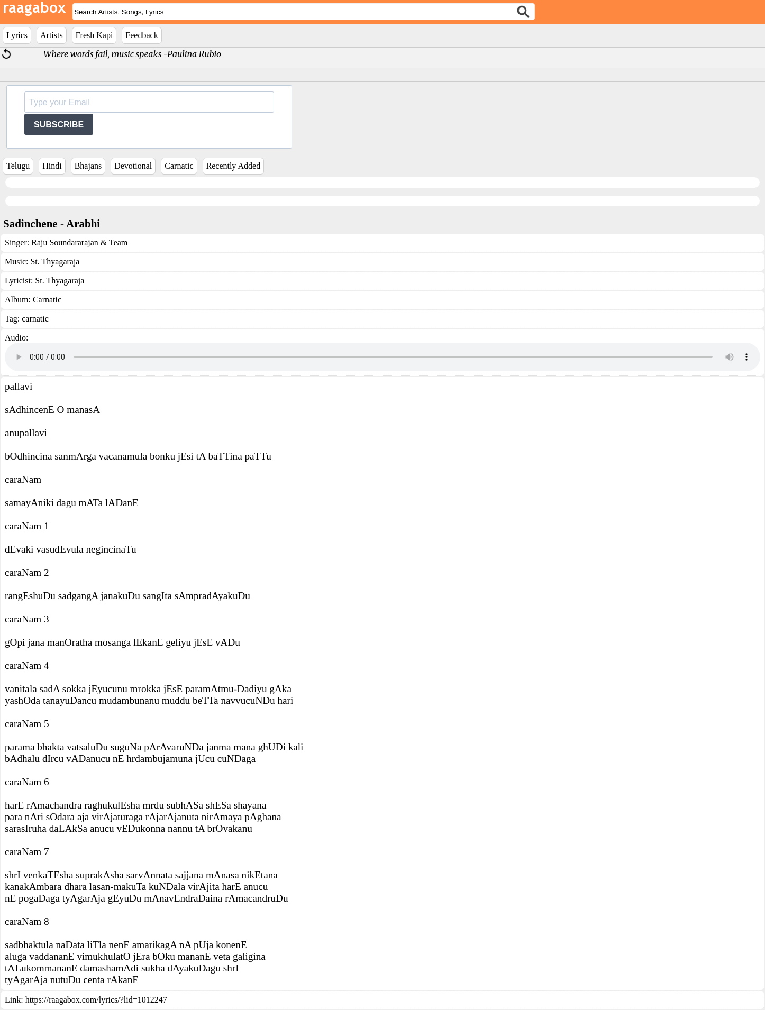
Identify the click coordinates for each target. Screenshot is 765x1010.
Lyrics (17, 35)
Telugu (18, 165)
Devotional (133, 165)
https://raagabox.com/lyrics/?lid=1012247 (96, 999)
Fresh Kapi (94, 35)
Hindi (51, 165)
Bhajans (88, 165)
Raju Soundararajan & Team (79, 242)
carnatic (35, 318)
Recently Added (233, 165)
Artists (51, 35)
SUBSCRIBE (59, 124)
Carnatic (179, 165)
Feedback (141, 35)
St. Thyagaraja (54, 261)
